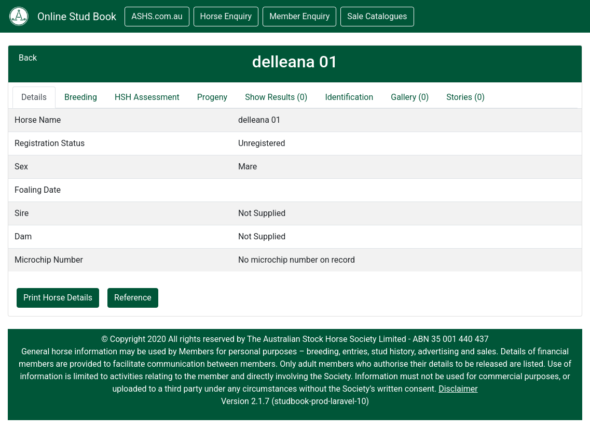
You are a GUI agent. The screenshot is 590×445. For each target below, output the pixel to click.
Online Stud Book (76, 16)
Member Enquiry (299, 16)
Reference (133, 298)
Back (28, 58)
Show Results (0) (276, 97)
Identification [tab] (349, 97)
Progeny (212, 97)
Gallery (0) (410, 97)
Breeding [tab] (80, 97)
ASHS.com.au (156, 16)
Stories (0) (465, 97)
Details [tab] (34, 97)
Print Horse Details (57, 298)
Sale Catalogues (377, 16)
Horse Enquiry (226, 16)
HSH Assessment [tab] (147, 97)
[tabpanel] (295, 189)
